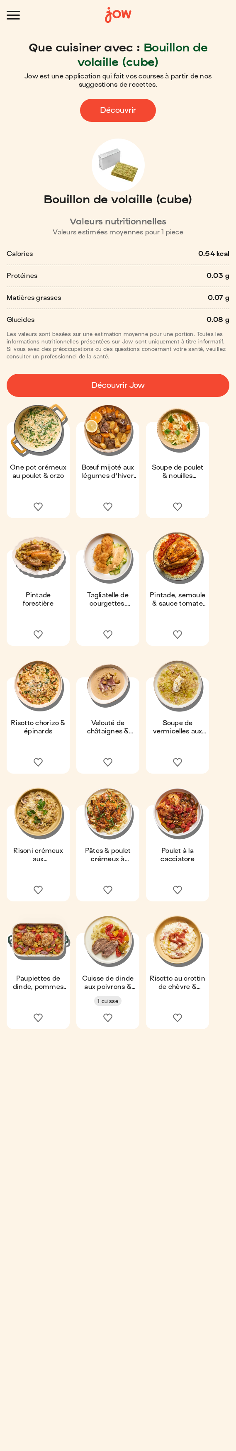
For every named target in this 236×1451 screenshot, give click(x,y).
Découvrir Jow (118, 385)
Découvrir (118, 110)
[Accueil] (118, 15)
